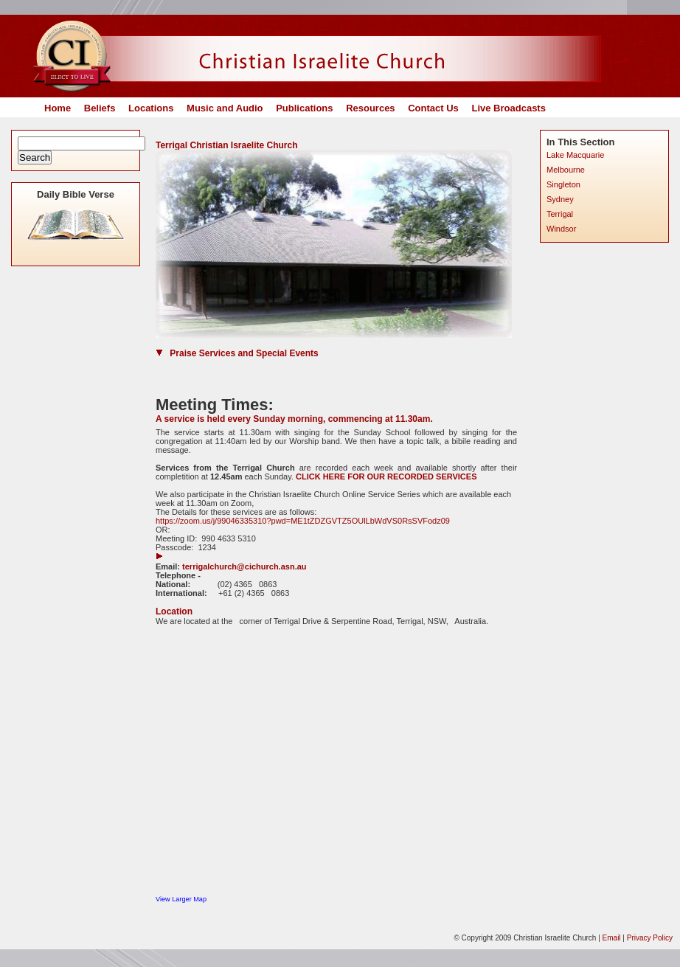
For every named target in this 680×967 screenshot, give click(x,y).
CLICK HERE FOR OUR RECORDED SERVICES (387, 476)
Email (612, 938)
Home (57, 108)
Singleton (563, 184)
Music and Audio (225, 108)
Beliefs (100, 108)
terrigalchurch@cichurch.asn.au (244, 566)
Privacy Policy (650, 938)
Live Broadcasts (508, 108)
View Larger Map (181, 899)
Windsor (561, 228)
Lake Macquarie (575, 154)
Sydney (560, 199)
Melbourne (566, 169)
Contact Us (433, 108)
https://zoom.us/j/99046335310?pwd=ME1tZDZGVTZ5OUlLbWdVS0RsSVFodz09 (303, 520)
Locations (150, 108)
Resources (370, 108)
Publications (304, 108)
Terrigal (560, 213)
